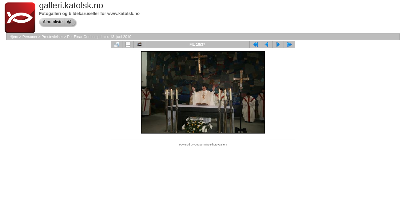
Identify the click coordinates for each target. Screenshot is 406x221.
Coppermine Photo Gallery (210, 144)
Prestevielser (52, 37)
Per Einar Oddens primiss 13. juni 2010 (99, 37)
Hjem (14, 37)
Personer (30, 37)
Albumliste (53, 21)
